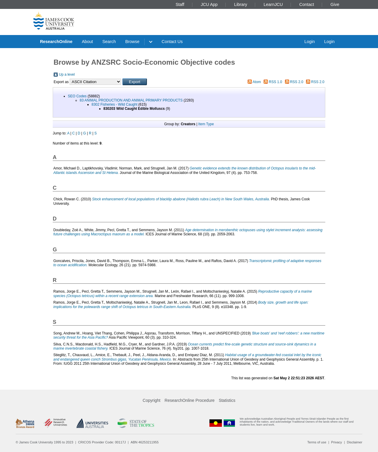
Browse (132, 41)
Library (240, 4)
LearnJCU (273, 4)
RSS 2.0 (296, 82)
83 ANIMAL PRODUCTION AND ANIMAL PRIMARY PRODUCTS (131, 100)
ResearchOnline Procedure (190, 400)
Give (335, 4)
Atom (257, 82)
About (87, 41)
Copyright (152, 400)
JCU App (209, 4)
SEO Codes (77, 96)
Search (109, 41)
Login (309, 41)
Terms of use (316, 442)
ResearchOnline (56, 41)
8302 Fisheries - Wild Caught (114, 104)
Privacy (336, 442)
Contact (306, 4)
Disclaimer (354, 442)
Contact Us (172, 41)
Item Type (206, 124)
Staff (180, 4)
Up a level (67, 74)
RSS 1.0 (275, 82)
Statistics (227, 400)
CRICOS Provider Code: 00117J (102, 442)
